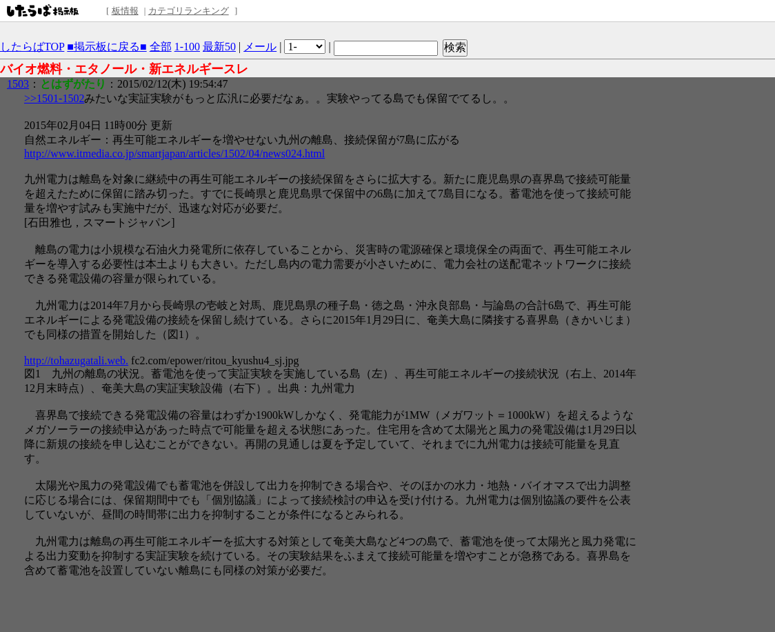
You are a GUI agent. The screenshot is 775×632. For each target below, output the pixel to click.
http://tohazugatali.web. (76, 360)
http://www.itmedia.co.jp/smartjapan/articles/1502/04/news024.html (174, 153)
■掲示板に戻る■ (106, 46)
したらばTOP (32, 46)
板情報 (125, 11)
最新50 (219, 46)
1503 (18, 84)
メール (259, 46)
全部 (161, 46)
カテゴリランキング (188, 11)
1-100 (187, 46)
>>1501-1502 (54, 98)
